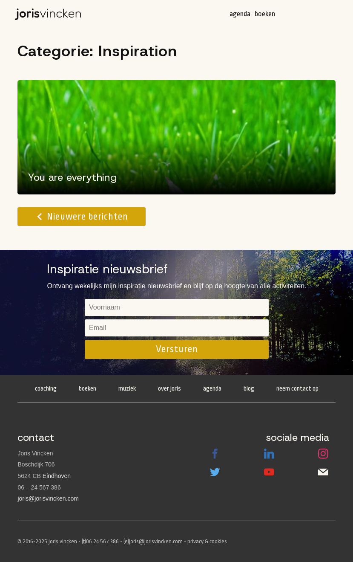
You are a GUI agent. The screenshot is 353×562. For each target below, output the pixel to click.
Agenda (240, 14)
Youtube (269, 472)
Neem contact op (297, 388)
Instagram (323, 454)
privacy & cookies (207, 541)
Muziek (127, 388)
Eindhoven (57, 475)
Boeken (265, 14)
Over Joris (169, 388)
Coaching (46, 388)
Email (323, 472)
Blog (249, 388)
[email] (177, 327)
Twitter (215, 472)
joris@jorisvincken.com (47, 498)
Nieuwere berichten (87, 216)
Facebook (215, 454)
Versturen (177, 349)
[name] (177, 307)
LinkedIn (269, 454)
